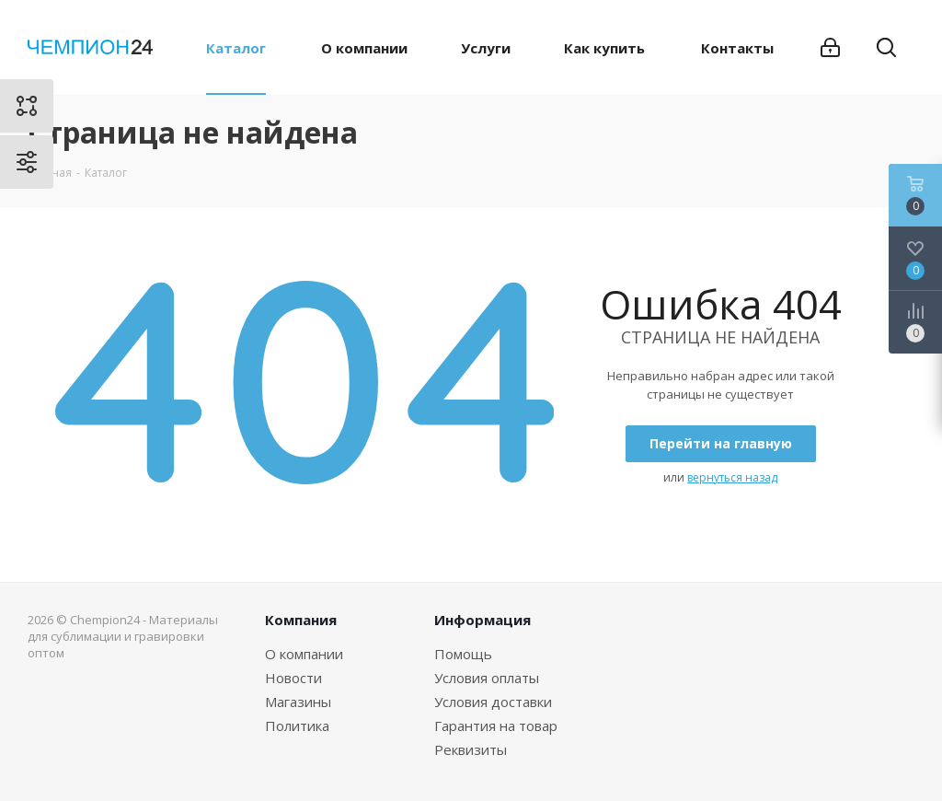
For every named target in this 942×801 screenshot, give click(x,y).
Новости (293, 677)
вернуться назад (732, 477)
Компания (301, 619)
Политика (297, 725)
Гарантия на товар (495, 725)
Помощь (463, 653)
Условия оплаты (486, 677)
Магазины (298, 701)
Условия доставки (493, 701)
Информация (482, 619)
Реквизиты (470, 749)
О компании (304, 653)
